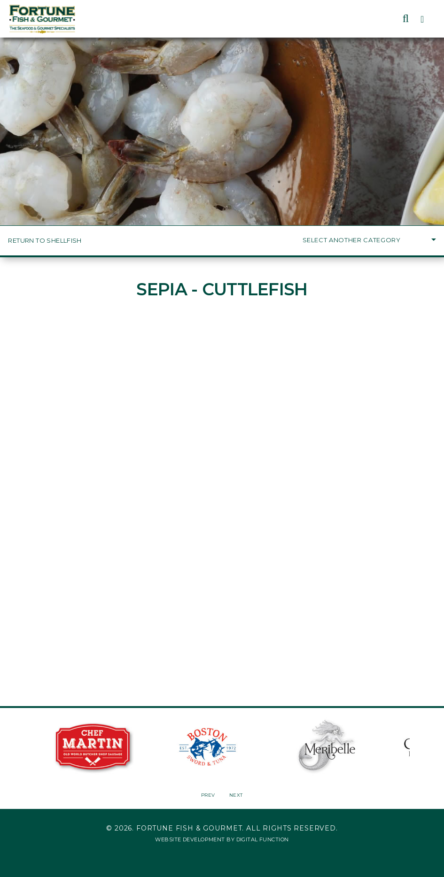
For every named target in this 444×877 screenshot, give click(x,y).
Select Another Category (369, 240)
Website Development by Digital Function (221, 839)
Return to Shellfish (44, 241)
